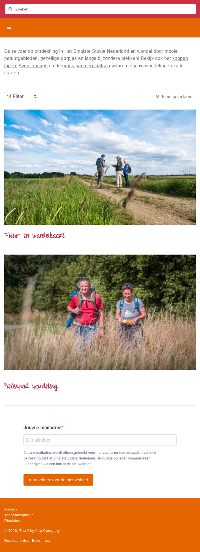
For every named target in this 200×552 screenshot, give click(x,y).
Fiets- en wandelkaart (34, 236)
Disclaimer (13, 521)
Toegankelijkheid (19, 515)
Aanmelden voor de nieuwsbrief (58, 479)
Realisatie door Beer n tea (27, 540)
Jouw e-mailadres (42, 427)
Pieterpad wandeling (30, 387)
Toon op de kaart (174, 96)
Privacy (10, 509)
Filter (15, 96)
